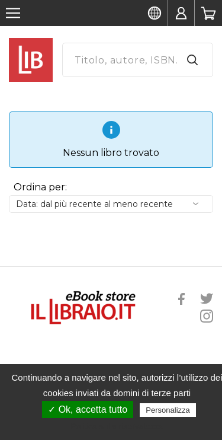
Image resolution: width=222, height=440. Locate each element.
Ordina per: (40, 187)
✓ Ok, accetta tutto (87, 409)
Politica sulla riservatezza (116, 426)
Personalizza (167, 410)
